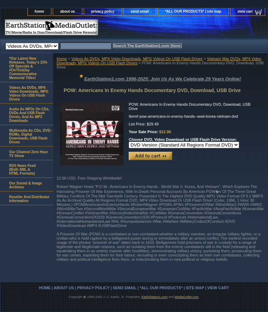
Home (62, 59)
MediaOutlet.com (187, 297)
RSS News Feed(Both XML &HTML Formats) (22, 169)
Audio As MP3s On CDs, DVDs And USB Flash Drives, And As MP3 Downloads (29, 115)
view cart (245, 11)
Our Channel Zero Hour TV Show (28, 154)
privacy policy (103, 11)
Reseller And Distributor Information (29, 199)
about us (67, 11)
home (39, 11)
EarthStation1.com (154, 297)
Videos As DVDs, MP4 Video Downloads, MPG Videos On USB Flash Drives (137, 59)
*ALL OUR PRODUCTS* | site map (193, 11)
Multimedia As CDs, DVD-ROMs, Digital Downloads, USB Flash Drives (30, 136)
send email (140, 11)
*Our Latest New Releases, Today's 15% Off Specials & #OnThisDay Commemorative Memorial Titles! (28, 68)
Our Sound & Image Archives (25, 185)
